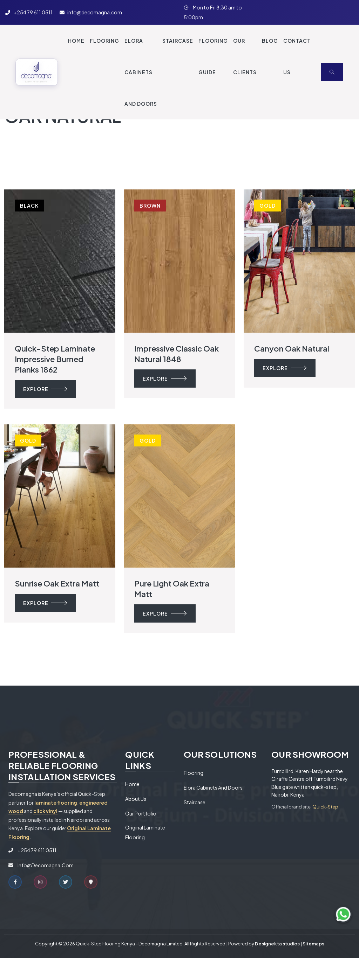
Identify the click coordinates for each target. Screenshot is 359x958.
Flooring (193, 773)
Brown (150, 205)
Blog (270, 40)
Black (29, 205)
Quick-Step (325, 807)
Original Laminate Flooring (145, 832)
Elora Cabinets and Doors (213, 787)
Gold (267, 205)
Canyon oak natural (291, 348)
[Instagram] (298, 12)
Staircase (194, 802)
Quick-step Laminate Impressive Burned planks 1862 (55, 358)
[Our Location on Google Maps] (347, 12)
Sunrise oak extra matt (57, 583)
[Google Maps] (90, 882)
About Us (135, 799)
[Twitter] (322, 12)
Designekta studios (277, 943)
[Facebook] (273, 12)
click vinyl (45, 811)
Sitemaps (313, 943)
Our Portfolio (140, 813)
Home (76, 40)
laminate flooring (55, 802)
